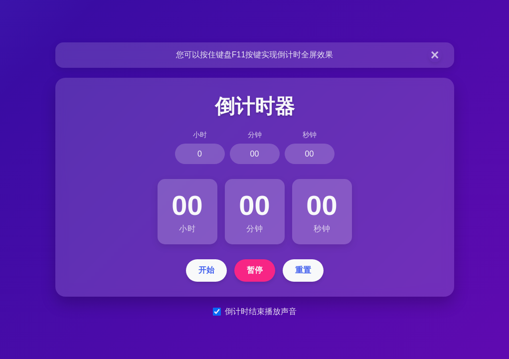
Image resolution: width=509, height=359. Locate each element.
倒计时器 (255, 106)
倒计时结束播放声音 (261, 311)
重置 (303, 270)
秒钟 (310, 135)
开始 (206, 270)
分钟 (255, 135)
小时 (200, 135)
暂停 (255, 270)
